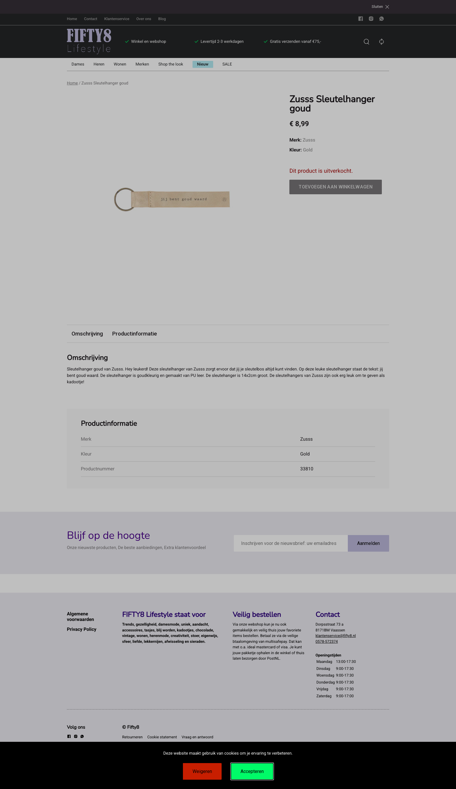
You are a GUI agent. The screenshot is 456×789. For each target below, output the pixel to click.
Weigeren (202, 771)
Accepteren (252, 771)
